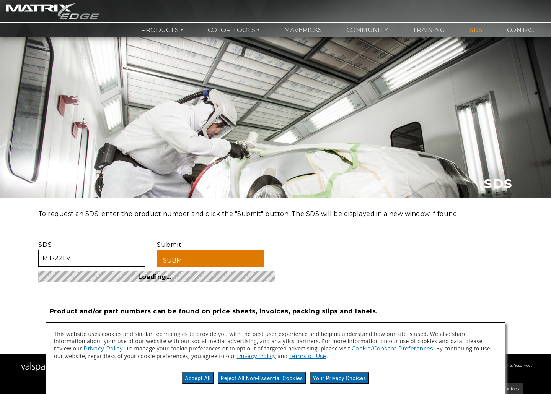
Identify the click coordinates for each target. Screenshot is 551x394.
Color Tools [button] (231, 30)
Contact (522, 30)
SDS (476, 30)
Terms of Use (307, 356)
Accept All (197, 378)
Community (367, 30)
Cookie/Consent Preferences (392, 348)
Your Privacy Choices (339, 378)
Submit (210, 254)
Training (428, 30)
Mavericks (303, 30)
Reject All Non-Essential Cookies (262, 378)
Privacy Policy (103, 348)
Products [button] (160, 30)
